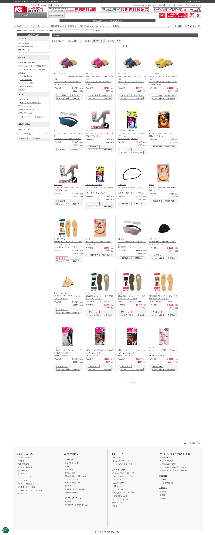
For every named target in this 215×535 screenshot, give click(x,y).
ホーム (19, 31)
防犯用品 (116, 26)
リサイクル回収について (74, 483)
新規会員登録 (139, 5)
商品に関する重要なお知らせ (76, 505)
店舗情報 (163, 476)
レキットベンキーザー (30, 103)
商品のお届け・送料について (75, 476)
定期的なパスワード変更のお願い (107, 21)
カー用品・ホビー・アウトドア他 (29, 490)
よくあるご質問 (45, 5)
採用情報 (188, 2)
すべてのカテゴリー (24, 457)
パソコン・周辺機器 (24, 484)
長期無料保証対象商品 (28, 63)
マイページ (180, 5)
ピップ (24, 99)
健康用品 (60, 31)
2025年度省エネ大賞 (58, 26)
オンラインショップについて (123, 499)
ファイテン (26, 113)
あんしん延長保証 (166, 461)
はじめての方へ (32, 5)
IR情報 (162, 495)
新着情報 (68, 501)
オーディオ (21, 474)
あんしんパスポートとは (121, 461)
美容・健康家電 (55, 15)
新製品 (22, 73)
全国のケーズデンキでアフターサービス (174, 471)
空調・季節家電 (23, 464)
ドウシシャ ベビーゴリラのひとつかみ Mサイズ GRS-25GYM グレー (99, 133)
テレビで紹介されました (40, 26)
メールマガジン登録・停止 (122, 464)
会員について (70, 466)
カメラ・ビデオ (23, 480)
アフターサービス (71, 479)
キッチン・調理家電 (24, 467)
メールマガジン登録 (155, 5)
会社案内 (197, 2)
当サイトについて (71, 463)
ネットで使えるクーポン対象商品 (32, 69)
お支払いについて (119, 483)
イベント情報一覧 (166, 483)
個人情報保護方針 (71, 493)
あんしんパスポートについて (123, 473)
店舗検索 (163, 480)
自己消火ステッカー (87, 26)
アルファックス (28, 106)
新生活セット (73, 26)
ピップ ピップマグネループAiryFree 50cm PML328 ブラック (162, 187)
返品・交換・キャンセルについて (124, 493)
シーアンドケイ (28, 109)
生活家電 (20, 461)
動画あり (23, 90)
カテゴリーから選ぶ (22, 15)
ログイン (169, 5)
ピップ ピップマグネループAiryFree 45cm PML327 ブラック (98, 241)
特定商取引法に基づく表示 (75, 489)
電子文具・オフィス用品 (26, 487)
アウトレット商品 (26, 83)
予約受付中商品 (26, 76)
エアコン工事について (120, 489)
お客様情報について (119, 496)
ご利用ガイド (57, 5)
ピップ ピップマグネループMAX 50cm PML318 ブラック (160, 133)
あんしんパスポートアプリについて (125, 476)
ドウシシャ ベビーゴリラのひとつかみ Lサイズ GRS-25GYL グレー (67, 187)
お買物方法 (69, 469)
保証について (117, 503)
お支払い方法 (70, 473)
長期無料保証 (165, 457)
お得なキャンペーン (103, 26)
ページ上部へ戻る (193, 443)
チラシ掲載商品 (26, 80)
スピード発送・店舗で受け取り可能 (173, 467)
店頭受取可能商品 (26, 87)
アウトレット (22, 494)
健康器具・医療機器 (46, 31)
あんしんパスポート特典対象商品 (32, 66)
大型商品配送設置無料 (168, 464)
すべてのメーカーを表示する (32, 117)
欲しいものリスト (194, 5)
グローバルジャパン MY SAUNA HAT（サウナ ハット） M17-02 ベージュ (67, 296)
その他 (114, 506)
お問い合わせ (70, 486)
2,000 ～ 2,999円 (26, 129)
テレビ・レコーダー (24, 477)
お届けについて (118, 486)
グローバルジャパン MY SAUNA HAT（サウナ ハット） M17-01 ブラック (162, 241)
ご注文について (118, 480)
